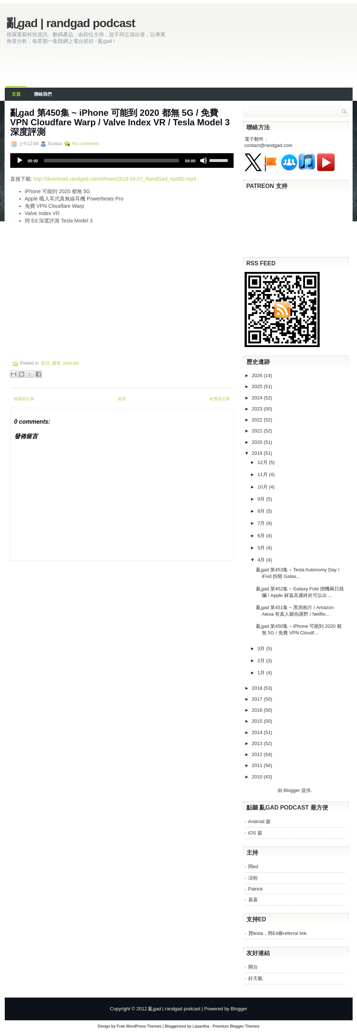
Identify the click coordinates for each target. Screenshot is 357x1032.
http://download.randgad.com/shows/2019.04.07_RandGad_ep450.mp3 (114, 179)
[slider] (111, 160)
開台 (253, 967)
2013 (258, 743)
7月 (261, 523)
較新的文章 (24, 399)
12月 (263, 462)
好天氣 (255, 978)
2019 (258, 453)
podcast (71, 363)
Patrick (255, 889)
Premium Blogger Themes (236, 1026)
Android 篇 (259, 821)
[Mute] (203, 160)
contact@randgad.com (269, 145)
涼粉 (253, 878)
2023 (258, 409)
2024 (258, 398)
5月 (261, 547)
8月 (261, 511)
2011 (258, 765)
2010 (258, 776)
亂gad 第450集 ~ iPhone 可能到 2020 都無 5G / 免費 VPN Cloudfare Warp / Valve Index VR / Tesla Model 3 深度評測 (120, 122)
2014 (258, 732)
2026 (258, 375)
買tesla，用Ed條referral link (277, 933)
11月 (263, 474)
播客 (56, 363)
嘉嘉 (253, 899)
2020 (258, 442)
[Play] (19, 160)
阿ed (253, 866)
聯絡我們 (43, 94)
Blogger (291, 790)
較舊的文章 (220, 399)
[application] (122, 160)
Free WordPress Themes (139, 1026)
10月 (263, 487)
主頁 (16, 94)
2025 (258, 386)
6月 (261, 535)
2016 (258, 710)
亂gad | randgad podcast (71, 23)
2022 (258, 420)
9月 (261, 499)
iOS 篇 (255, 833)
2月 (261, 660)
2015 (258, 721)
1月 (261, 672)
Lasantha (201, 1026)
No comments (85, 143)
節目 (45, 363)
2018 (258, 688)
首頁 (122, 399)
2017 (258, 699)
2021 (258, 431)
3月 (261, 648)
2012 (258, 754)
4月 (261, 560)
